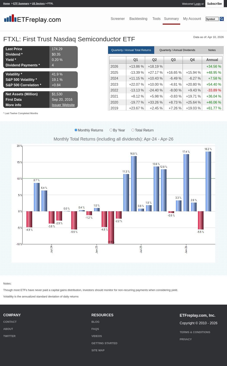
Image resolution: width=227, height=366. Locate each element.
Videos (96, 336)
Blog (95, 321)
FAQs (95, 329)
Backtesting (139, 19)
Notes (212, 50)
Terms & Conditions (195, 332)
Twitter (9, 336)
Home (6, 3)
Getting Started (104, 343)
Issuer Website (63, 105)
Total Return (144, 130)
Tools (156, 19)
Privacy (186, 339)
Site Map (97, 350)
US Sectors (38, 3)
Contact (10, 321)
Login (197, 3)
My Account (192, 19)
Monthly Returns (90, 130)
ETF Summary (21, 3)
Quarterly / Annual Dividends (177, 50)
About (8, 329)
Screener (118, 19)
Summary (171, 19)
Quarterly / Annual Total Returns (131, 50)
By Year (119, 130)
